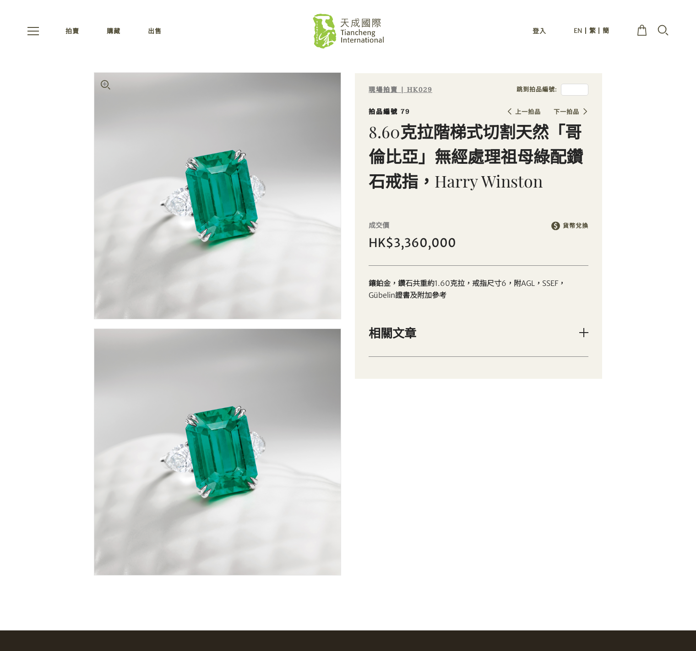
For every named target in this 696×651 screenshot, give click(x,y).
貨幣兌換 (575, 226)
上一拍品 (528, 112)
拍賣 (72, 31)
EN (578, 31)
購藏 (113, 31)
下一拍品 (566, 112)
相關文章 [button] (392, 333)
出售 (155, 31)
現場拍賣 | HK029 (400, 90)
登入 (539, 31)
